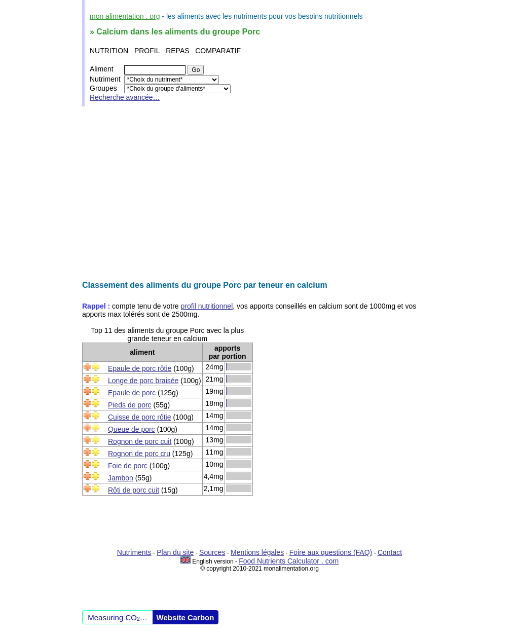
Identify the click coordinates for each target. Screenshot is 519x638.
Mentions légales (257, 552)
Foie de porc (127, 466)
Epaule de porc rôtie (139, 368)
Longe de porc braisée (143, 381)
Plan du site (175, 552)
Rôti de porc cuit (133, 490)
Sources (212, 552)
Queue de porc (131, 429)
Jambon (120, 478)
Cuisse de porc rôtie (139, 417)
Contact (390, 552)
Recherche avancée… (125, 97)
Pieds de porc (130, 405)
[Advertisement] (259, 194)
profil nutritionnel (207, 306)
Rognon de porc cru (139, 453)
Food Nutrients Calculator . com (289, 561)
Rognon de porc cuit (139, 441)
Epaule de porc (132, 393)
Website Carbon (185, 617)
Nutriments (134, 552)
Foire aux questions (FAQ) (330, 552)
